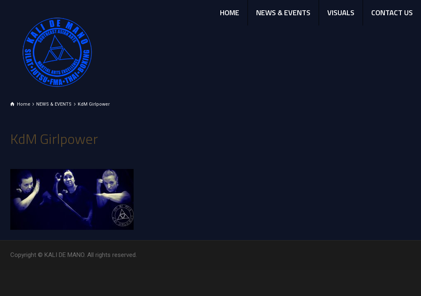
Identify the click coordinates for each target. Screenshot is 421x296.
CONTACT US (392, 12)
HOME (229, 12)
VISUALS (340, 12)
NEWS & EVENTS (283, 12)
